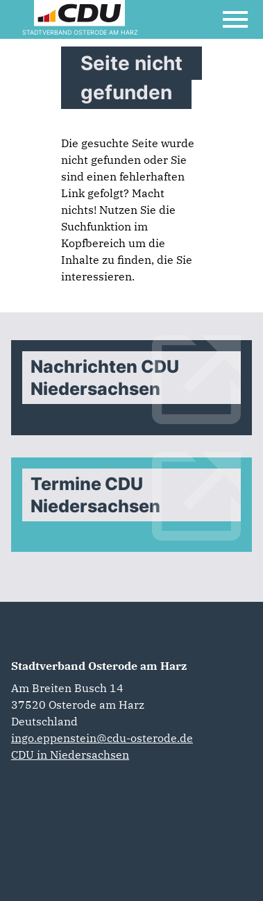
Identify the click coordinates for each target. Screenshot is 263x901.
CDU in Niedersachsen (70, 754)
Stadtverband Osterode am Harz (99, 666)
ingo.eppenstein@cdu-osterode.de (102, 738)
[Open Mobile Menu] (235, 19)
